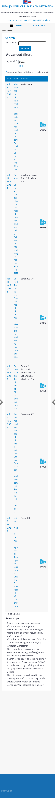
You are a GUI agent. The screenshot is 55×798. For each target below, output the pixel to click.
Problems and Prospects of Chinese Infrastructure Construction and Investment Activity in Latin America (16, 463)
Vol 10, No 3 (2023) (9, 373)
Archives (39, 26)
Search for (11, 42)
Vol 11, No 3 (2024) (9, 181)
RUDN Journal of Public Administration (27, 11)
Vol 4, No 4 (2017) (9, 91)
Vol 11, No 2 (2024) (9, 285)
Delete (22, 66)
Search (10, 30)
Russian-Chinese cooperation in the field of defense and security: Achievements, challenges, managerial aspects (16, 224)
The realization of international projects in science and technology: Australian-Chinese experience (16, 127)
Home (4, 30)
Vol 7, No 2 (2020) (9, 524)
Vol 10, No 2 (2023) (9, 421)
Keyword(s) (11, 61)
